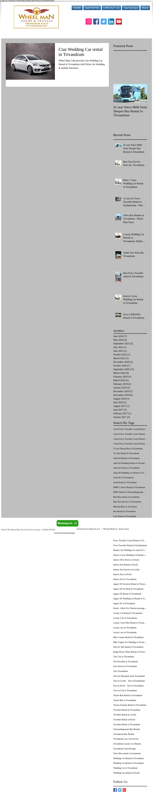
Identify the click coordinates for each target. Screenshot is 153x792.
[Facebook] (96, 22)
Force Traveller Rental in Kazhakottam (130, 545)
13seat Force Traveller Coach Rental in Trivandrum (130, 444)
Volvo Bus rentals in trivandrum (127, 753)
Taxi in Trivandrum (135, 686)
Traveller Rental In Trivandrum (126, 710)
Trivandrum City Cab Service (126, 739)
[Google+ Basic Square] (124, 790)
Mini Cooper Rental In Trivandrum (128, 637)
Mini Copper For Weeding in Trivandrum (130, 642)
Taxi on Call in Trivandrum (125, 690)
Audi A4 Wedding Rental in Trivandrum (130, 463)
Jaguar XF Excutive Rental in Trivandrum (130, 584)
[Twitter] (104, 22)
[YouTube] (119, 22)
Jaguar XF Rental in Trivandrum (127, 594)
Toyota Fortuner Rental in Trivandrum (129, 705)
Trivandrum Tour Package (124, 749)
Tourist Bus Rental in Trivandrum (127, 695)
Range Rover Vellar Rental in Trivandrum (130, 652)
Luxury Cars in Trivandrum (125, 618)
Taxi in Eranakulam (136, 681)
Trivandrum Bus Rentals (123, 734)
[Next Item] (142, 93)
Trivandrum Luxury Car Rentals (127, 744)
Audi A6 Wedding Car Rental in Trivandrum (130, 473)
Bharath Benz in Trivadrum (125, 507)
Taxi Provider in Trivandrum (125, 661)
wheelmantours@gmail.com (88, 529)
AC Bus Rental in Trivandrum (126, 453)
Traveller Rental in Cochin (124, 715)
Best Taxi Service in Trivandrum (127, 502)
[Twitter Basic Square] (119, 790)
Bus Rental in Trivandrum (124, 511)
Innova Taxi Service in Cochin (126, 569)
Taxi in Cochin (119, 681)
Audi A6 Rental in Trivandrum (126, 468)
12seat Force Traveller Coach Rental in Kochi (130, 429)
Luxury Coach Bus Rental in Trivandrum (130, 623)
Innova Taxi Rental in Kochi (125, 565)
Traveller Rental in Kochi (124, 719)
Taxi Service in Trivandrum (125, 666)
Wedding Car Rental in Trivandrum (128, 758)
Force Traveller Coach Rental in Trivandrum (130, 540)
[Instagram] (89, 22)
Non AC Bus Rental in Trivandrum (128, 647)
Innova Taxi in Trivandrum (125, 579)
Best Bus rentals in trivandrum (126, 497)
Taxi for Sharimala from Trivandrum (129, 676)
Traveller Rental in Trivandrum (126, 724)
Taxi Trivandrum (120, 671)
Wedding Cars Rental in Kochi (126, 773)
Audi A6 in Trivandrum (123, 477)
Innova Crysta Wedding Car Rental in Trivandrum (130, 555)
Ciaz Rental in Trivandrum (124, 516)
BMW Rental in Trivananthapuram (128, 492)
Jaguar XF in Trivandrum (124, 603)
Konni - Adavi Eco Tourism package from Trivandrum (130, 608)
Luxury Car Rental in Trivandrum (127, 613)
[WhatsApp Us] (67, 523)
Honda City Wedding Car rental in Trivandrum (130, 550)
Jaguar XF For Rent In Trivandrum (128, 589)
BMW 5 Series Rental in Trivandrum (129, 487)
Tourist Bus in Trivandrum (124, 700)
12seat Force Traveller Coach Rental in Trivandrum (130, 434)
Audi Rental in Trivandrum (125, 482)
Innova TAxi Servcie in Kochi (126, 560)
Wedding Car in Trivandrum (125, 768)
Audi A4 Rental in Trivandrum (126, 458)
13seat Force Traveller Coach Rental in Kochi (130, 439)
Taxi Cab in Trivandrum (123, 657)
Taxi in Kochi (119, 686)
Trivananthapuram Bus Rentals (126, 729)
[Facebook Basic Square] (115, 790)
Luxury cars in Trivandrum (125, 628)
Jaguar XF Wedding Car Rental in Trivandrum (130, 598)
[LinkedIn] (111, 22)
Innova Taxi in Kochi (122, 574)
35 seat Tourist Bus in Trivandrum (128, 448)
